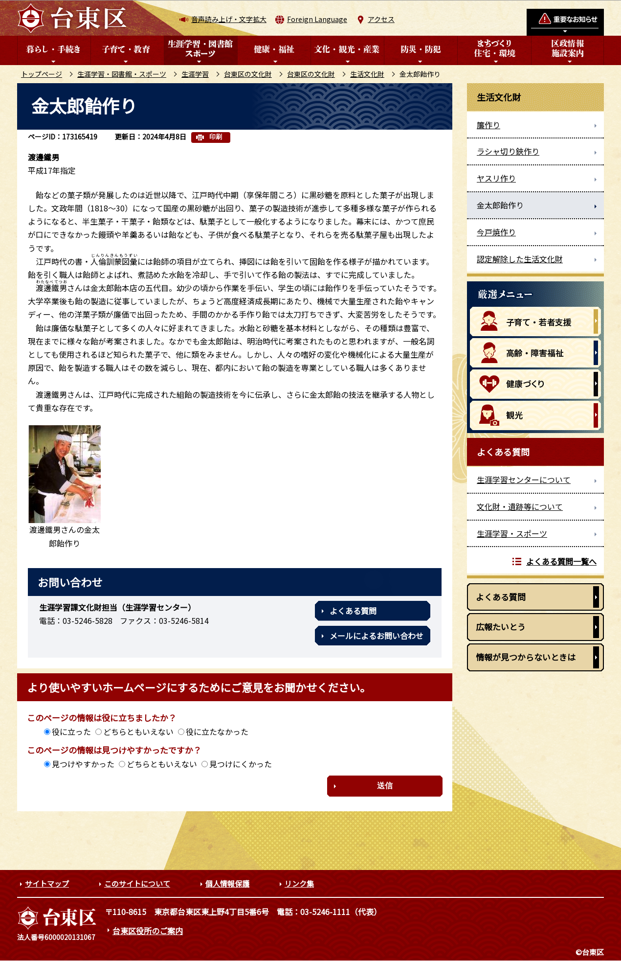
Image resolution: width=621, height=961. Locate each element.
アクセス (381, 19)
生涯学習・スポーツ (512, 533)
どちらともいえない (138, 731)
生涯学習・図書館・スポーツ (121, 74)
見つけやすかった (83, 764)
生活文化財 (367, 74)
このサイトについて (137, 883)
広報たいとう (501, 626)
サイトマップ (47, 883)
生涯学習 (195, 74)
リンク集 (299, 883)
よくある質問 (353, 611)
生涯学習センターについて (524, 479)
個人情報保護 (227, 883)
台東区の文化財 (248, 74)
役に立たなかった (217, 731)
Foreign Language (317, 19)
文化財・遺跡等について (520, 506)
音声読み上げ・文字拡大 (228, 19)
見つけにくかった (240, 764)
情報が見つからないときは (526, 657)
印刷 (215, 136)
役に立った (71, 731)
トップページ (41, 74)
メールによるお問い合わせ (376, 635)
